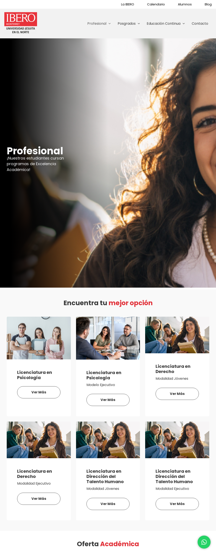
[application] (108, 23)
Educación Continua (166, 23)
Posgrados (129, 23)
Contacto (200, 23)
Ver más (38, 392)
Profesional (99, 23)
